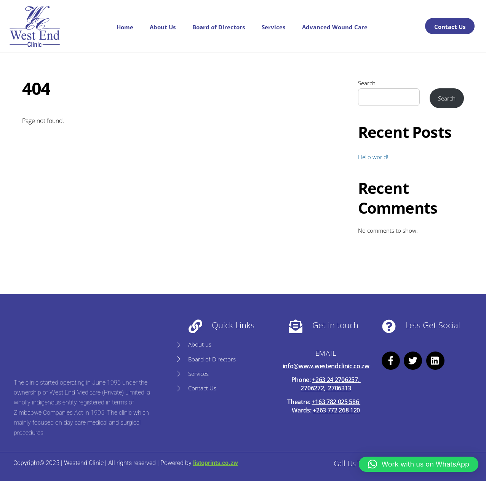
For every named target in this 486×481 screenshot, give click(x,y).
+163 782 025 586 (336, 402)
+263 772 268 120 (336, 410)
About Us (163, 27)
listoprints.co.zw (215, 463)
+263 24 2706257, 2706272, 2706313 (330, 384)
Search (367, 83)
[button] (418, 464)
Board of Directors (218, 27)
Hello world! (373, 157)
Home (125, 27)
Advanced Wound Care (335, 27)
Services (273, 27)
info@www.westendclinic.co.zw (326, 366)
